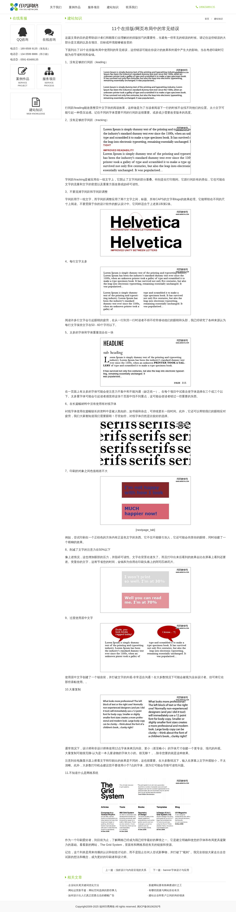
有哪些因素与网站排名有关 (164, 890)
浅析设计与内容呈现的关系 (131, 870)
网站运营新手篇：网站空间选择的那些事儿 (92, 890)
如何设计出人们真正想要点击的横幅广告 (91, 895)
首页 (207, 19)
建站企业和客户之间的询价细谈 (166, 895)
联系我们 (132, 7)
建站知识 (218, 19)
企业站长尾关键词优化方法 (83, 885)
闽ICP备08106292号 (149, 906)
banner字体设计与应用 (176, 870)
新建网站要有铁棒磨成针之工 (165, 885)
